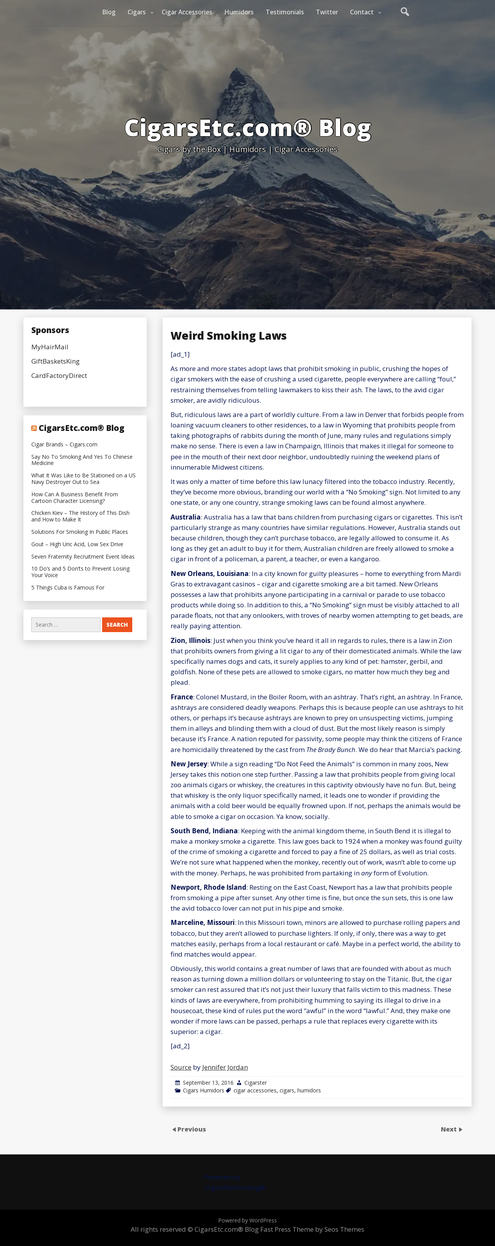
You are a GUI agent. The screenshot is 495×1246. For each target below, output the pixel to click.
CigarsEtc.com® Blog (82, 427)
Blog (109, 12)
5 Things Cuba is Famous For (67, 588)
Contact (362, 12)
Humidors (239, 12)
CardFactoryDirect (59, 375)
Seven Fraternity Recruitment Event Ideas (83, 557)
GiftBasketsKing (55, 361)
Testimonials (285, 12)
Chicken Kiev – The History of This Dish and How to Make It (80, 516)
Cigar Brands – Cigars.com (64, 444)
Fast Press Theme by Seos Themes (312, 1229)
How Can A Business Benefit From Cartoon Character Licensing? (74, 497)
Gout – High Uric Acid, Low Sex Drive (77, 544)
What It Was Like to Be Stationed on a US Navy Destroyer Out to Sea (83, 478)
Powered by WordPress (247, 1220)
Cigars (137, 12)
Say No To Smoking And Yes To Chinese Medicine (82, 460)
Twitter (327, 12)
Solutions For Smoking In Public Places (79, 532)
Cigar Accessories (187, 12)
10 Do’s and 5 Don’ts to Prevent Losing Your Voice (80, 572)
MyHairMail (49, 346)
